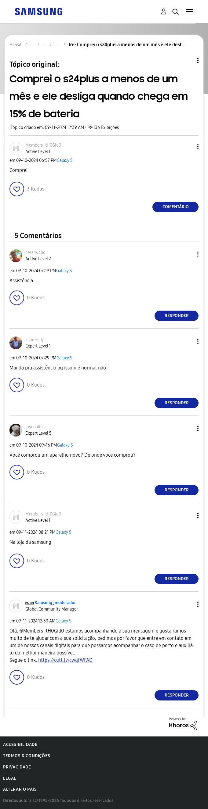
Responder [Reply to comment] (177, 315)
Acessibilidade (20, 744)
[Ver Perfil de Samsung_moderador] (55, 602)
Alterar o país (20, 789)
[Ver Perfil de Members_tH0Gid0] (43, 145)
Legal (9, 778)
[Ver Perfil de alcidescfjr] (35, 339)
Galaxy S (65, 160)
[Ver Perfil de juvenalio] (34, 426)
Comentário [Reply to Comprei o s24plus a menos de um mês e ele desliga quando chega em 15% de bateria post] (175, 206)
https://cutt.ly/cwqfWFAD (65, 660)
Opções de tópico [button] (188, 60)
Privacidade (17, 767)
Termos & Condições (26, 755)
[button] (188, 146)
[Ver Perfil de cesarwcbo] (35, 252)
